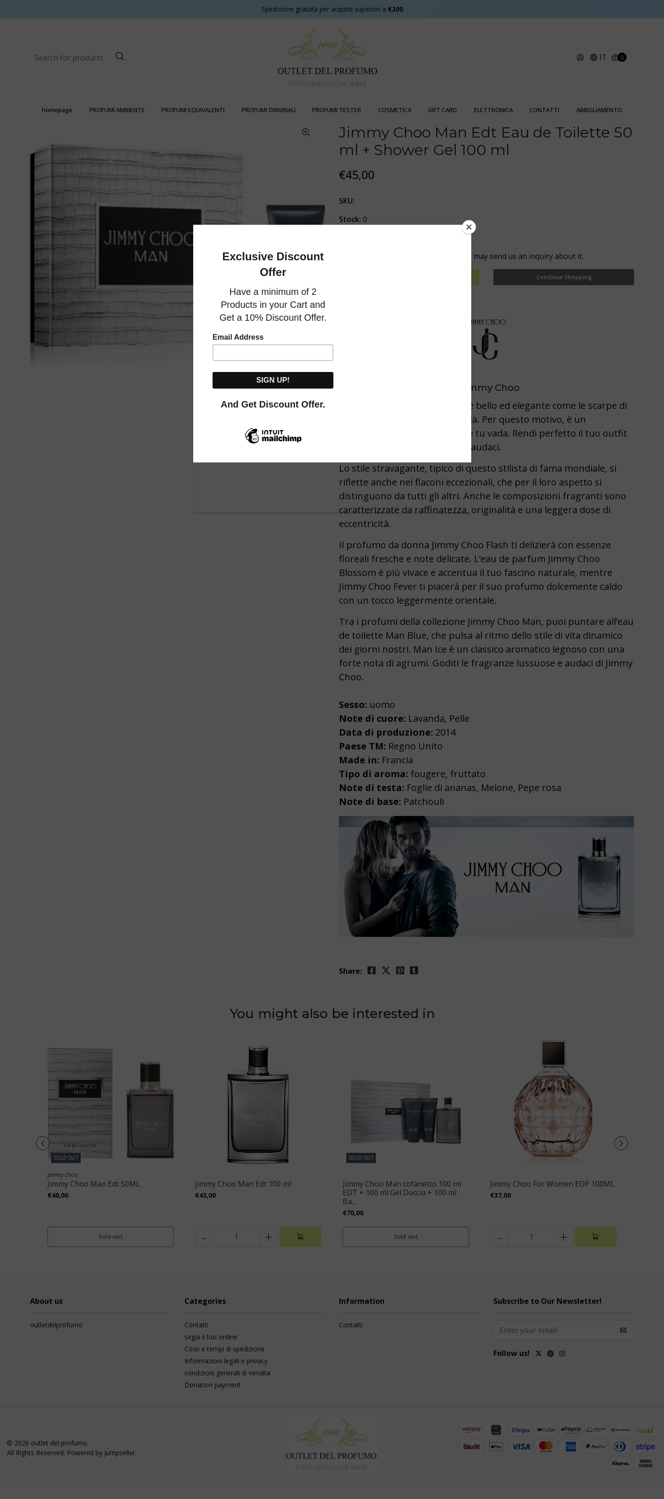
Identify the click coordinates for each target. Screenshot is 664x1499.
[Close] (469, 227)
